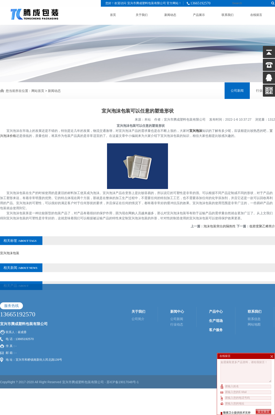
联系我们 (228, 14)
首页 (113, 14)
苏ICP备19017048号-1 (123, 357)
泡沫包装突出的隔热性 (220, 219)
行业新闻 (262, 90)
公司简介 (138, 294)
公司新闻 (237, 90)
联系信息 (254, 294)
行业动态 (176, 300)
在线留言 (256, 14)
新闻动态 (170, 14)
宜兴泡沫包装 (9, 245)
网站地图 (254, 300)
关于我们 (142, 14)
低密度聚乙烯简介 (262, 219)
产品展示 (199, 14)
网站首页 (37, 90)
